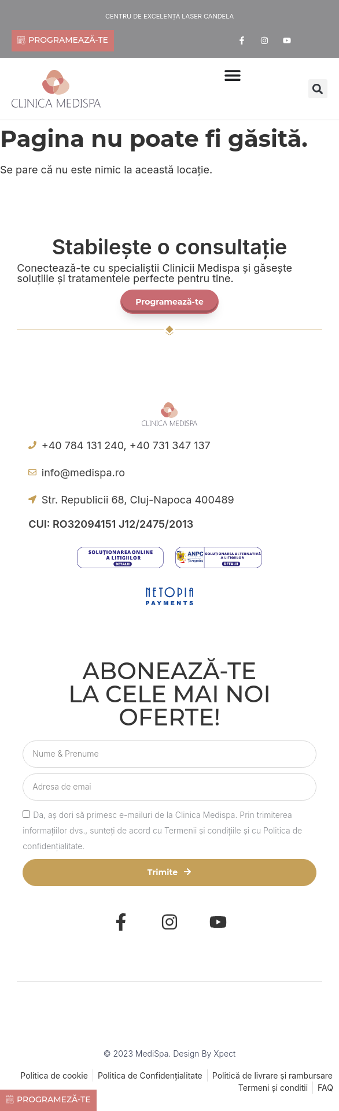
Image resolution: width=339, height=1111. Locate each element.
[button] (317, 88)
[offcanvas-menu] (205, 104)
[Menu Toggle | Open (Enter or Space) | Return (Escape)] (232, 75)
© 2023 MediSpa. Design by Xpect (169, 1053)
